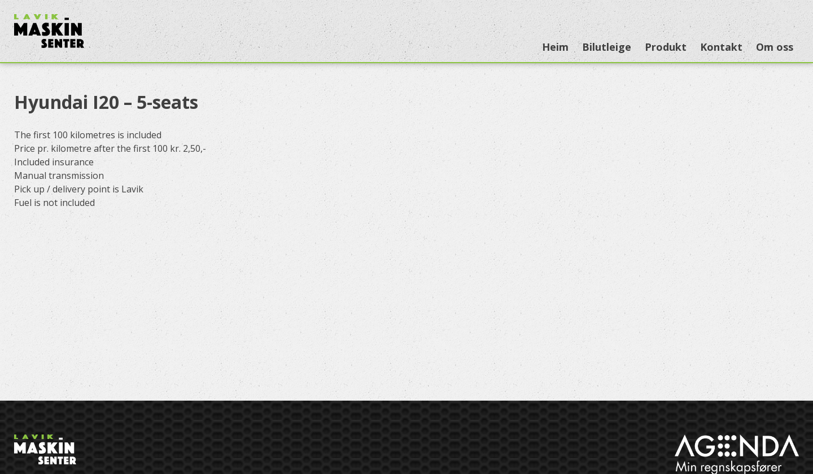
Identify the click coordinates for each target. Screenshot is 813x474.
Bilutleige (606, 47)
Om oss (774, 47)
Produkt (666, 47)
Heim (555, 47)
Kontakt (721, 47)
